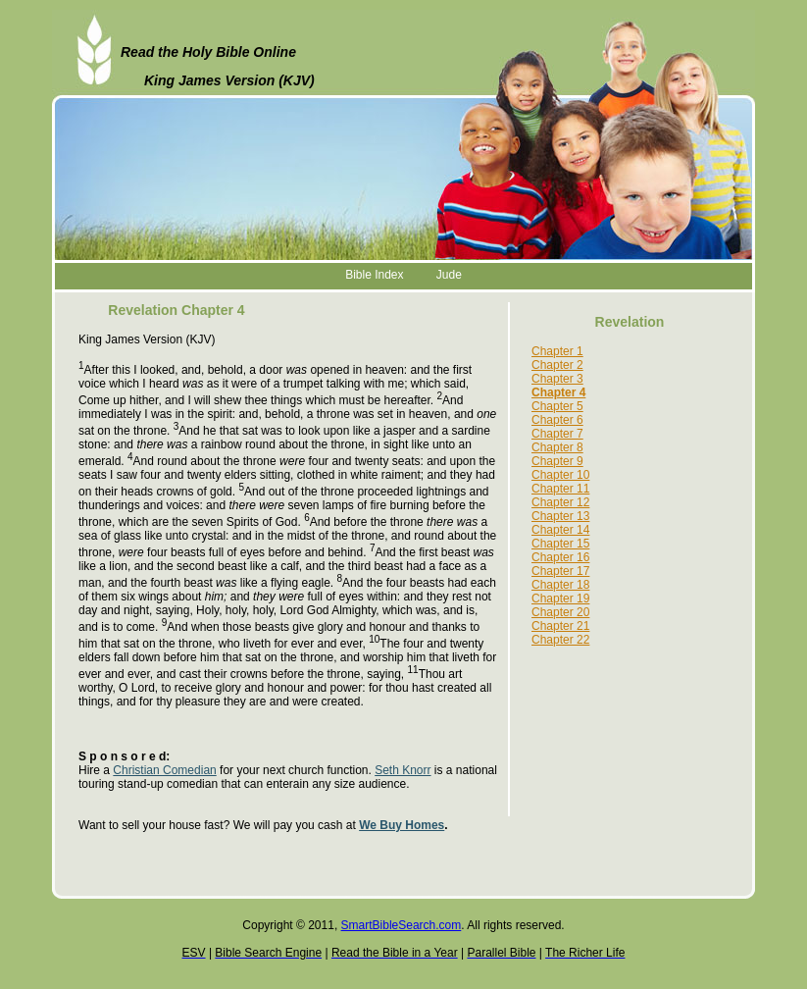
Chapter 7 (557, 434)
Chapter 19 (560, 598)
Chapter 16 (560, 557)
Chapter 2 (557, 365)
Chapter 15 (560, 543)
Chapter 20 (560, 612)
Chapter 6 (557, 420)
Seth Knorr (402, 770)
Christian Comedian (164, 770)
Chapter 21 (560, 626)
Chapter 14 (560, 530)
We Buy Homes (401, 825)
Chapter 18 (560, 585)
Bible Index (374, 275)
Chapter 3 (557, 379)
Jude (449, 275)
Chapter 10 (560, 475)
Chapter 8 (557, 447)
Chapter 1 (557, 351)
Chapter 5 (557, 406)
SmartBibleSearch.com (401, 925)
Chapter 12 (560, 502)
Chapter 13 (560, 516)
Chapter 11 (560, 488)
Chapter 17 (560, 571)
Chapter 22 (560, 640)
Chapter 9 (557, 461)
